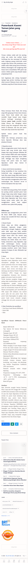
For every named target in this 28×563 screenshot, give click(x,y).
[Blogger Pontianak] (13, 483)
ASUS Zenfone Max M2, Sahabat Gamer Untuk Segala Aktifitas (14, 460)
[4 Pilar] (11, 512)
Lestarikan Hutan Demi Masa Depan (13, 485)
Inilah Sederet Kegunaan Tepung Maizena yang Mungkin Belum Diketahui (14, 479)
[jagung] (18, 476)
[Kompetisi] (11, 489)
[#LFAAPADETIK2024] (7, 504)
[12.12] (4, 512)
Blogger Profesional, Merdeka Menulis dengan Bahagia (14, 472)
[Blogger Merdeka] (13, 469)
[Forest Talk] (20, 483)
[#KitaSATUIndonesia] (18, 501)
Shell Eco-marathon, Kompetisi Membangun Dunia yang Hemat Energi (14, 491)
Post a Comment (14, 433)
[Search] (26, 2)
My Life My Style (8, 2)
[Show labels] (5, 515)
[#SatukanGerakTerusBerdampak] (10, 508)
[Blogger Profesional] (21, 469)
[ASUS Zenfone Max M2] (17, 457)
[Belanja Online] (13, 476)
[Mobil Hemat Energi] (19, 489)
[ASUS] (10, 457)
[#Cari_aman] (6, 501)
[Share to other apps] (21, 424)
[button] (23, 2)
